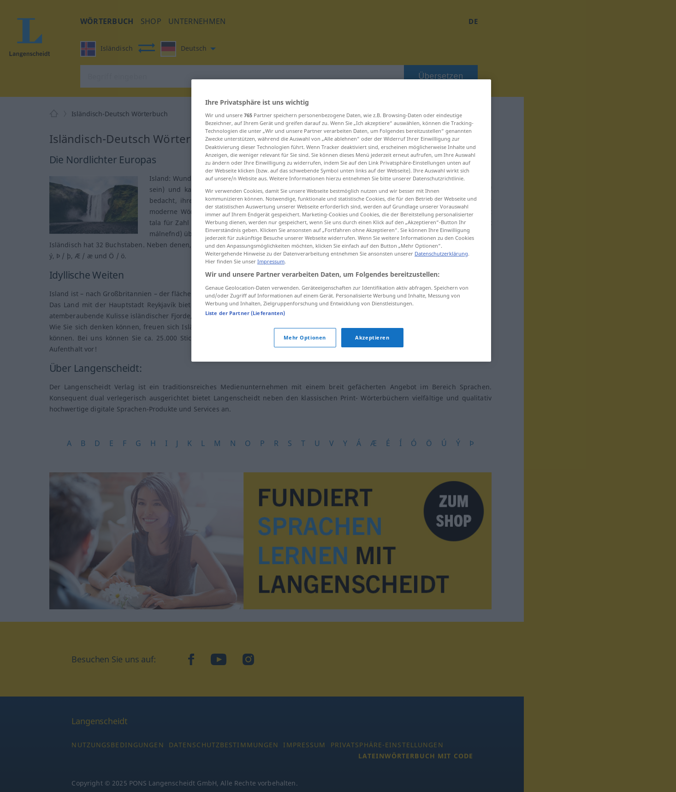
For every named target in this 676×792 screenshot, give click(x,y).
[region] (341, 220)
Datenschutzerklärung (441, 253)
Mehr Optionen (305, 337)
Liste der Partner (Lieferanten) (245, 313)
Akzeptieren (372, 337)
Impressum (271, 261)
